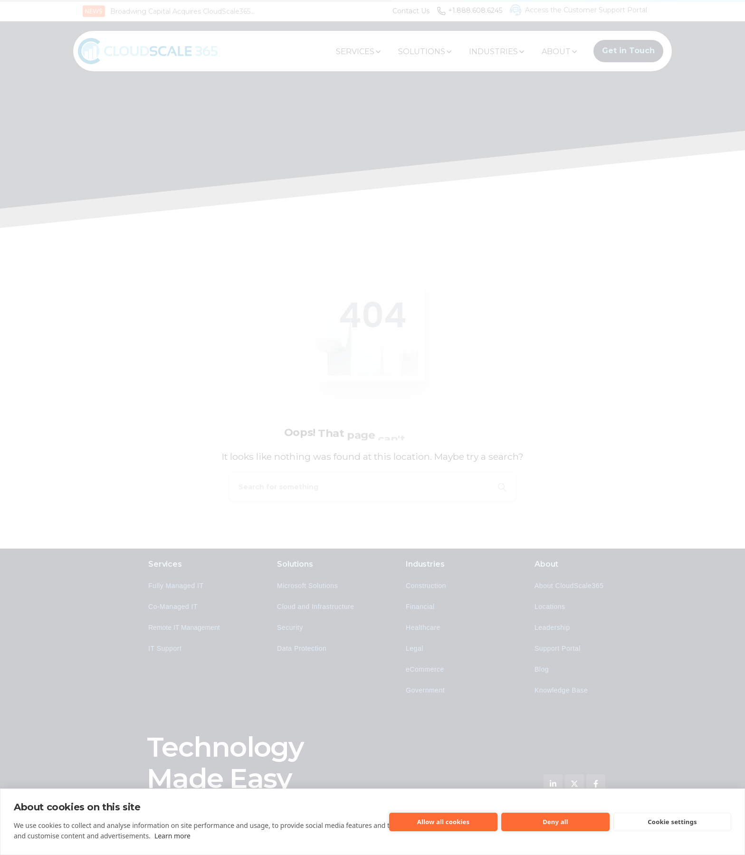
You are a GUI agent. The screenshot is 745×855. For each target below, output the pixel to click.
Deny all (555, 821)
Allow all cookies (443, 821)
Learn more (172, 835)
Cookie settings (672, 821)
